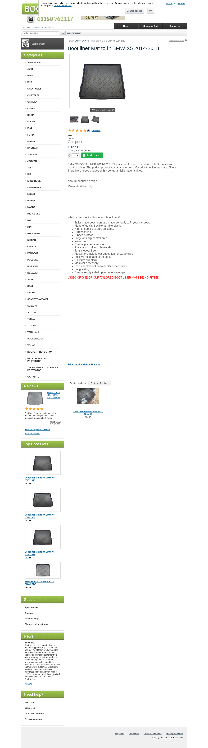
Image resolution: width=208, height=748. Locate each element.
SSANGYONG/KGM (37, 299)
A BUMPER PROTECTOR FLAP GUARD (88, 412)
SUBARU (32, 305)
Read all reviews (32, 433)
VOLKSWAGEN (35, 338)
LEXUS (31, 194)
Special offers (31, 607)
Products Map (31, 618)
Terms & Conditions (34, 713)
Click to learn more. (62, 5)
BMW (77, 41)
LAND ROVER (34, 181)
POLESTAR (33, 259)
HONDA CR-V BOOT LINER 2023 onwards (53, 395)
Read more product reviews (37, 429)
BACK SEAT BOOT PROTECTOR (37, 359)
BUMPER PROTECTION (39, 352)
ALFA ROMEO (34, 62)
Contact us (30, 708)
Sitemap (29, 613)
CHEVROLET (34, 88)
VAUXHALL (33, 332)
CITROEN (32, 102)
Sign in (169, 3)
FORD (30, 134)
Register (181, 3)
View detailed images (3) (103, 110)
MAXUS (31, 200)
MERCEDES (33, 213)
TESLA (31, 319)
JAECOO (32, 154)
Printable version (176, 40)
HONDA (31, 141)
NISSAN (31, 240)
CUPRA (31, 108)
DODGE (31, 121)
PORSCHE (32, 266)
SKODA (31, 292)
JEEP (30, 167)
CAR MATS (33, 376)
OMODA (31, 246)
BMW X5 (85, 41)
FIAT (29, 128)
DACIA (30, 115)
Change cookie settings (36, 624)
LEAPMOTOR (34, 187)
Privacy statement (33, 719)
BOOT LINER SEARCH (74, 33)
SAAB (30, 279)
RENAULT (32, 273)
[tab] (78, 383)
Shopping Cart (150, 26)
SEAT (30, 286)
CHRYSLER (33, 95)
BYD (29, 82)
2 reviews (96, 130)
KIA (29, 174)
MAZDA (31, 207)
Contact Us (174, 26)
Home (70, 41)
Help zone (29, 702)
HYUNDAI (32, 148)
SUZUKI (31, 312)
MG (29, 220)
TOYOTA (32, 325)
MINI (29, 227)
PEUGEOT (32, 253)
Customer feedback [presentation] (99, 383)
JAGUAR (32, 161)
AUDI (30, 69)
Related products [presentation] (78, 383)
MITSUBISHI (33, 233)
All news (28, 684)
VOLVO (31, 345)
